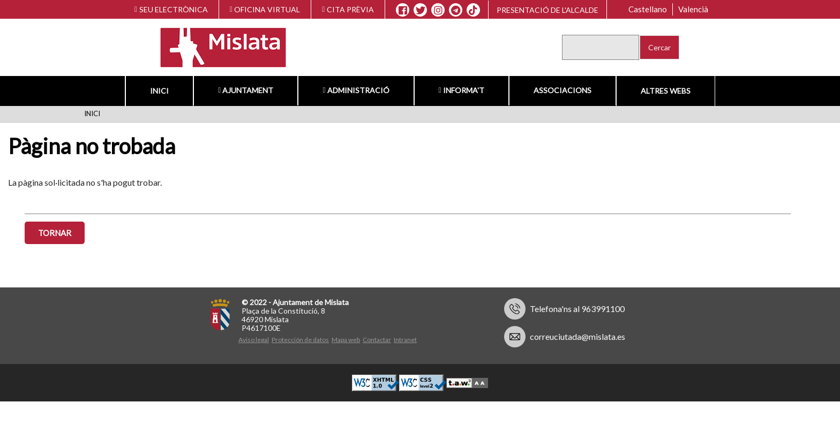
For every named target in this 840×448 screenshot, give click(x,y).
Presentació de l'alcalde (547, 9)
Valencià (693, 9)
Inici (159, 90)
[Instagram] (437, 10)
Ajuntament (245, 90)
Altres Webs (666, 90)
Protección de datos (300, 340)
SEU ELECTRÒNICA (171, 9)
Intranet (405, 340)
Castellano (647, 9)
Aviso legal (253, 340)
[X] (420, 10)
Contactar (377, 340)
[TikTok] (473, 10)
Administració (355, 90)
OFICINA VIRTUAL (265, 9)
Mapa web (346, 340)
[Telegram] (455, 10)
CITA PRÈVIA (348, 9)
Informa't (461, 90)
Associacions (562, 90)
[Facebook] (402, 10)
